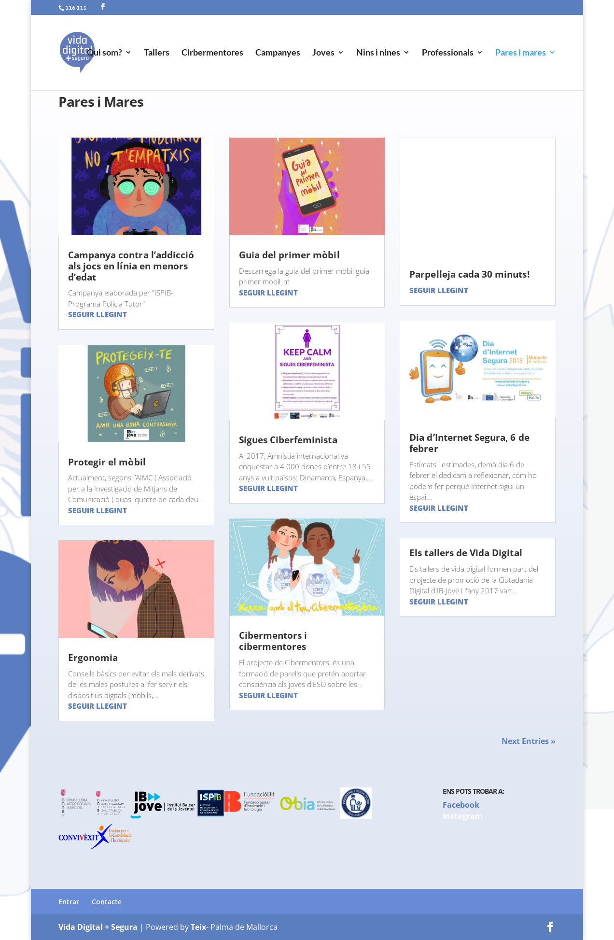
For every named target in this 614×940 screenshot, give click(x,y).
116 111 (75, 7)
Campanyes (277, 53)
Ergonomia (93, 657)
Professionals (448, 53)
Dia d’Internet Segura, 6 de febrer (469, 443)
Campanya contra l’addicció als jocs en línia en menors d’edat (131, 266)
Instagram (463, 816)
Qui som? (104, 53)
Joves (323, 53)
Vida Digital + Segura (98, 927)
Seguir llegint (97, 314)
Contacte (107, 901)
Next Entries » (529, 741)
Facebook (461, 805)
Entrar (68, 901)
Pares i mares (520, 53)
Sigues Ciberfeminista (288, 440)
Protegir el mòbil (107, 462)
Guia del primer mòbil (289, 255)
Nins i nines (378, 53)
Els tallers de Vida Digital (465, 553)
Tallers (156, 53)
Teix (198, 927)
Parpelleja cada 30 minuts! (469, 274)
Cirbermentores (212, 53)
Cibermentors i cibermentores (273, 641)
